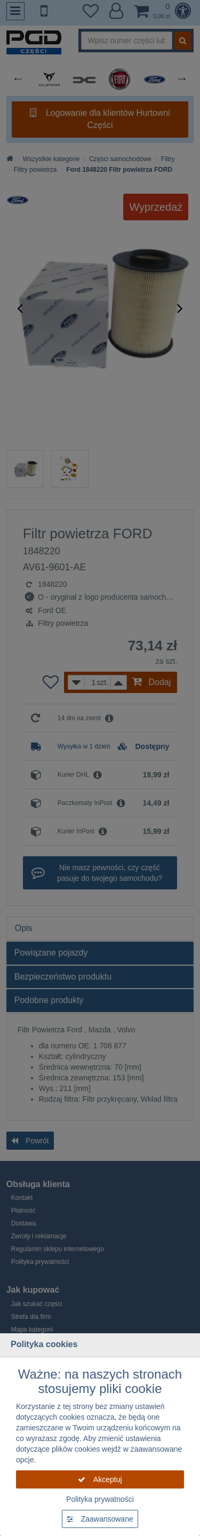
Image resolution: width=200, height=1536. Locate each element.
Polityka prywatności (100, 1499)
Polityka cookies (44, 1344)
